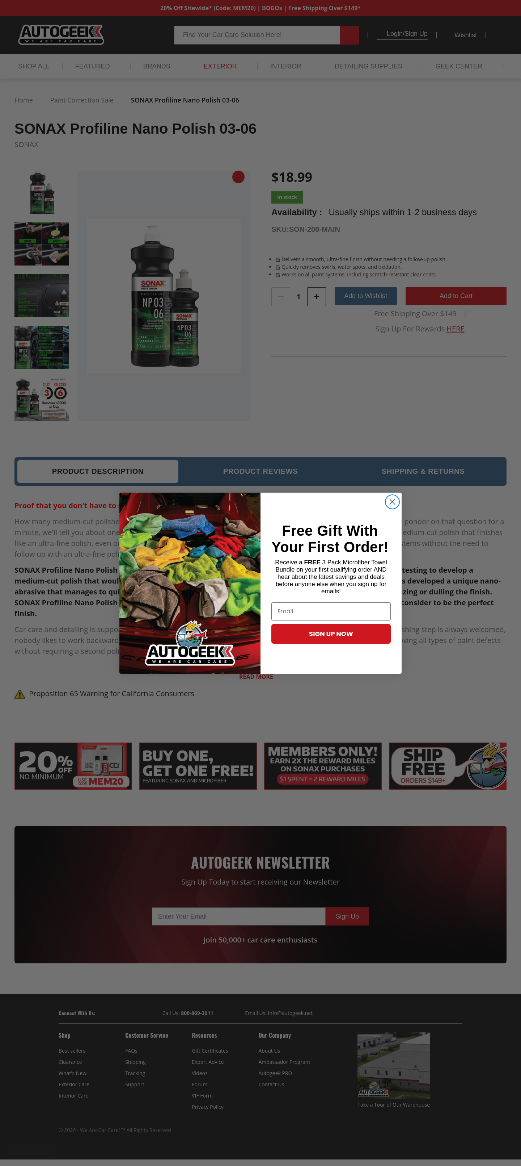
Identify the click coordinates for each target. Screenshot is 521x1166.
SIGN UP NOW (331, 633)
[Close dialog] (392, 502)
